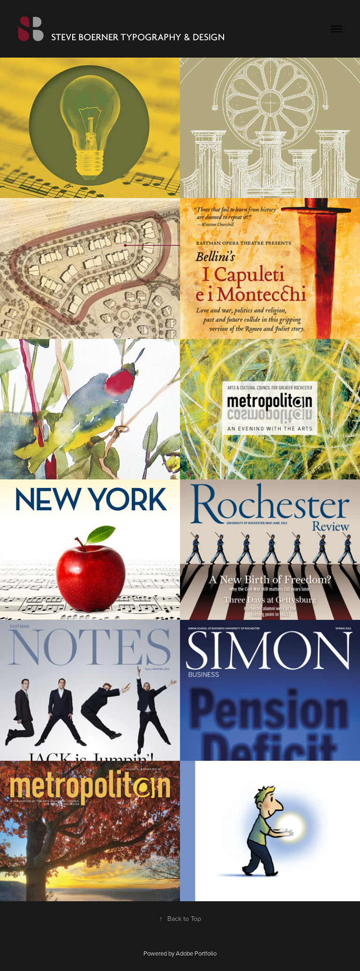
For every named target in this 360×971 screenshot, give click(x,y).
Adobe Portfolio (196, 953)
